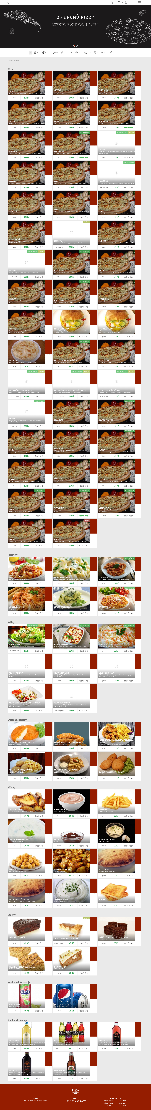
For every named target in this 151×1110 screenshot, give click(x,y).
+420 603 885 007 (75, 1102)
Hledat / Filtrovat (13, 61)
